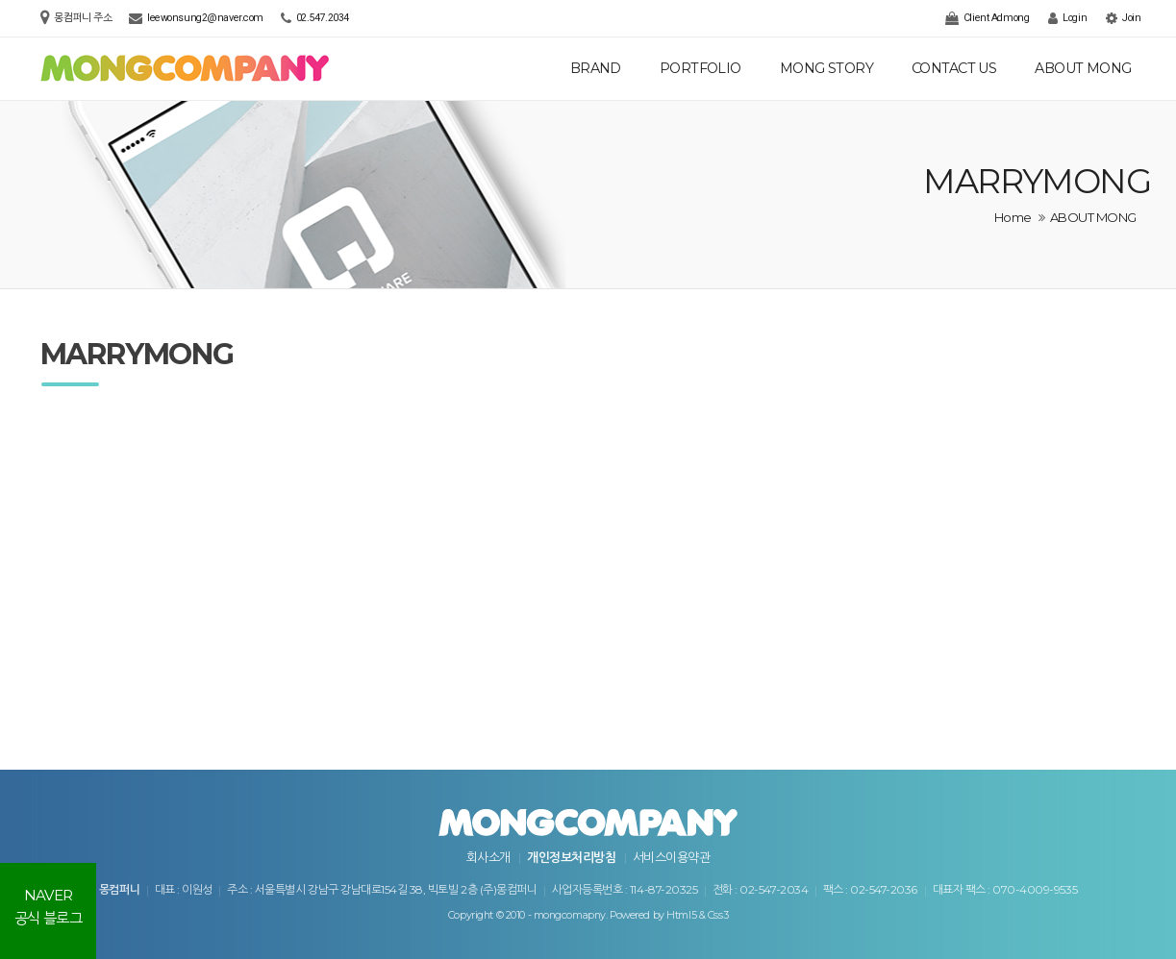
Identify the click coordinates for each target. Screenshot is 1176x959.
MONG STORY (826, 68)
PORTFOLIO (700, 68)
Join (1123, 18)
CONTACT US (954, 68)
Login (1067, 18)
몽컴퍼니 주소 (84, 18)
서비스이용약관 (671, 857)
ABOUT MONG (1083, 68)
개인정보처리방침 (571, 857)
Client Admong (987, 18)
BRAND (595, 68)
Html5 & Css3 (697, 915)
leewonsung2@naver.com (205, 18)
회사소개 (488, 857)
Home (1013, 217)
